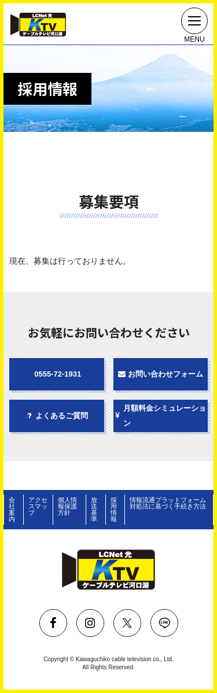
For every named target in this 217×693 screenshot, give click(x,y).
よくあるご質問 (56, 415)
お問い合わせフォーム (160, 374)
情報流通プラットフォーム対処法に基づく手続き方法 (168, 503)
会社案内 (12, 509)
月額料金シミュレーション (159, 415)
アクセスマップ (37, 506)
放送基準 (94, 509)
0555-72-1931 (57, 374)
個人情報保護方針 (67, 506)
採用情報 (114, 509)
